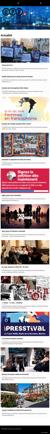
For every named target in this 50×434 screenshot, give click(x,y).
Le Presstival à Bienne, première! (12, 338)
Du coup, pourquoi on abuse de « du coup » (15, 267)
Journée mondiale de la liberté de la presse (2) (16, 410)
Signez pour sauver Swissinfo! (11, 195)
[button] (18, 3)
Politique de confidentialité (14, 429)
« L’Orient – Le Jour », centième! (12, 303)
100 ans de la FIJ (7, 65)
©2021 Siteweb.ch (44, 432)
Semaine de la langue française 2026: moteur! (16, 124)
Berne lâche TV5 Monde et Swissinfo (13, 231)
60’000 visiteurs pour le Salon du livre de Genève (17, 76)
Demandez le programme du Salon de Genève (16, 159)
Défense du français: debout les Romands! (15, 374)
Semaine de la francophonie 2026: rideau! (15, 88)
